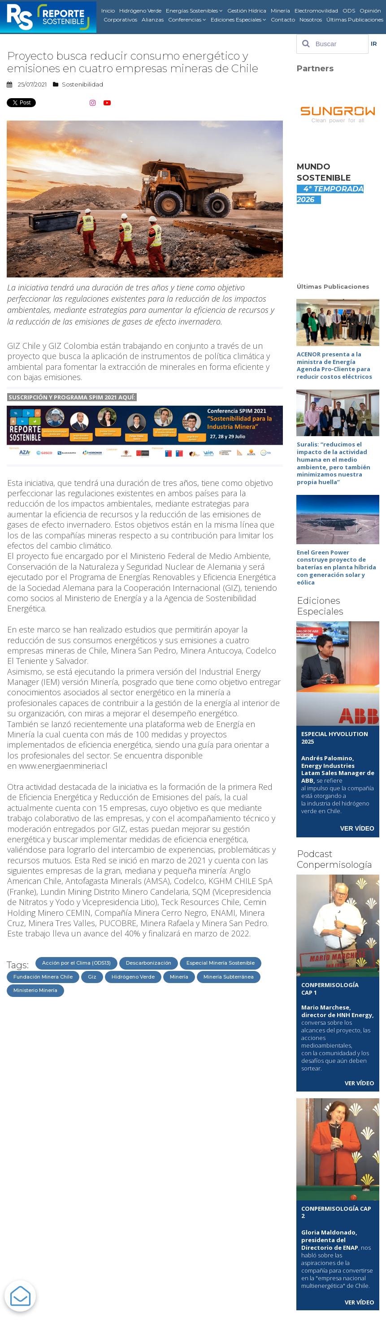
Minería (280, 10)
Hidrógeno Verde (140, 10)
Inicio (108, 10)
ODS (349, 10)
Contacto (283, 19)
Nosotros (310, 19)
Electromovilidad (316, 10)
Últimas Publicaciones (354, 19)
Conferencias (187, 19)
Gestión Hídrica (246, 10)
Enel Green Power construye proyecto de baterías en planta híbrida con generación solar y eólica (336, 567)
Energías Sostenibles (194, 10)
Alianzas (153, 19)
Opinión (370, 10)
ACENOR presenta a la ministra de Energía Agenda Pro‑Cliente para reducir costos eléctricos (334, 365)
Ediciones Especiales (238, 19)
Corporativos (120, 19)
